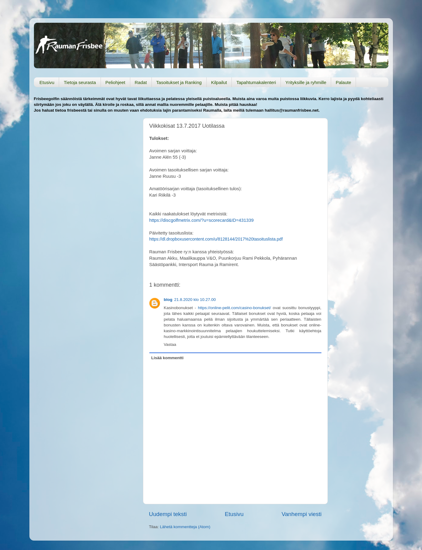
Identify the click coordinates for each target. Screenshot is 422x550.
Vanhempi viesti (302, 514)
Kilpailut (219, 82)
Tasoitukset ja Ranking (179, 82)
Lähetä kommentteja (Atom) (185, 527)
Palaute (343, 82)
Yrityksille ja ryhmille (305, 82)
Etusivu (46, 82)
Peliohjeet (115, 82)
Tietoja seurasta (80, 82)
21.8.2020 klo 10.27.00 (195, 299)
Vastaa (170, 344)
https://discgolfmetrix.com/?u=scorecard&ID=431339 (201, 220)
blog (168, 299)
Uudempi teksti (168, 514)
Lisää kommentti (167, 358)
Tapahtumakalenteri (256, 82)
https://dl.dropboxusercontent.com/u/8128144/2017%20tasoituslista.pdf (216, 239)
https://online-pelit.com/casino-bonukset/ (234, 307)
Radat (141, 82)
